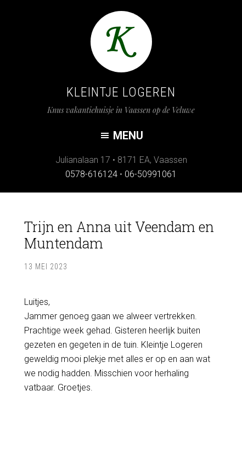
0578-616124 (91, 174)
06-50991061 (151, 174)
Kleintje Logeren (121, 92)
